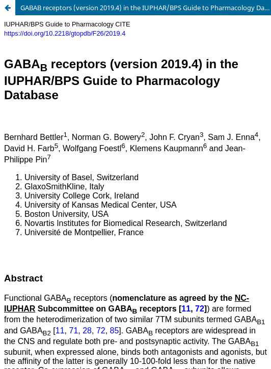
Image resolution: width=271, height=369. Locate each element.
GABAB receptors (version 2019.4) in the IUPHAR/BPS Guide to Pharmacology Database (145, 7)
